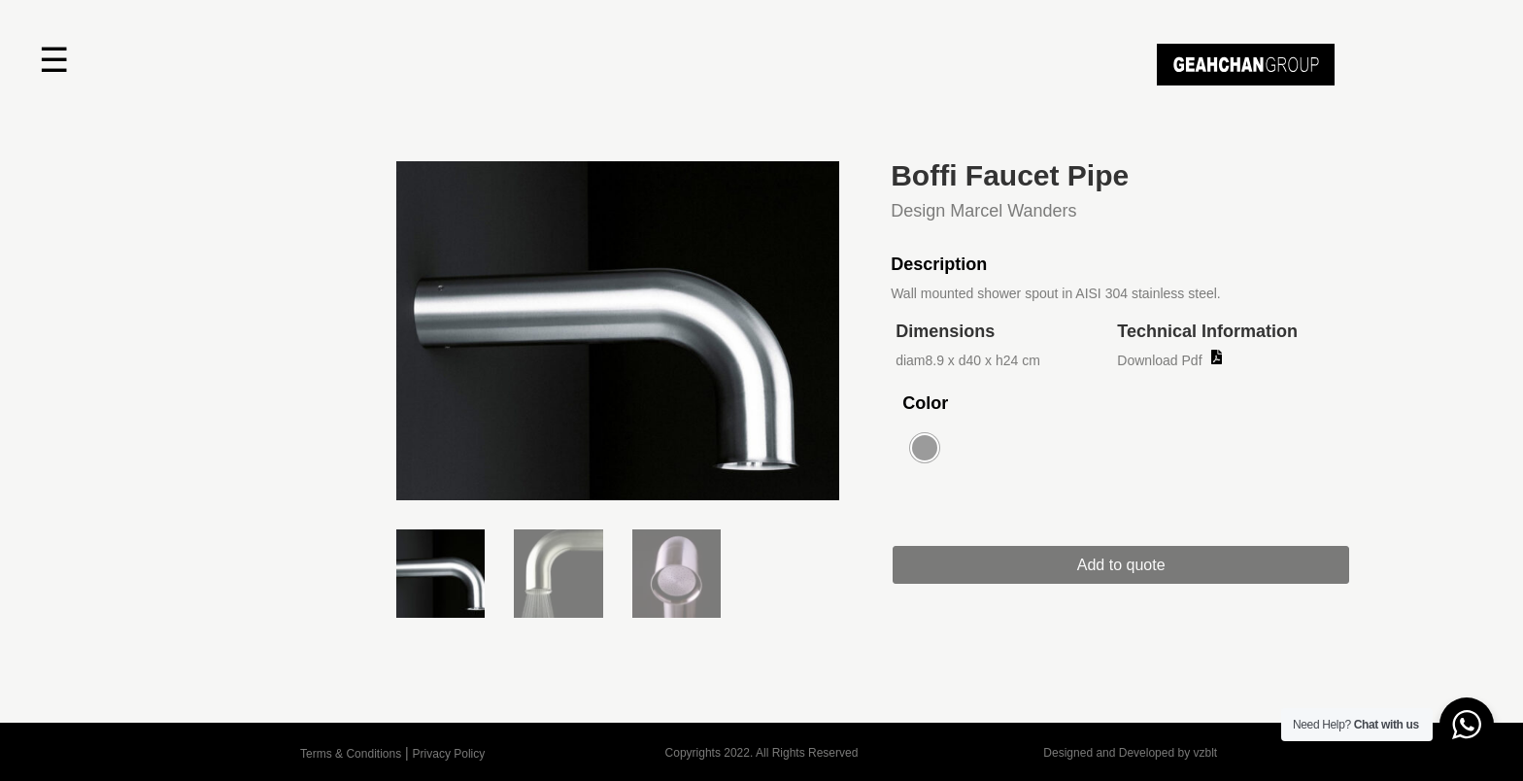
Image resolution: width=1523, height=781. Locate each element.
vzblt (1205, 753)
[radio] (924, 447)
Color (925, 403)
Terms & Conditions (350, 754)
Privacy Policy (449, 754)
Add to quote (1121, 565)
